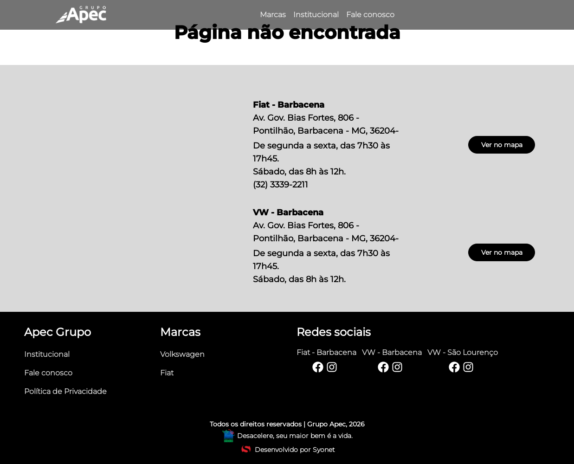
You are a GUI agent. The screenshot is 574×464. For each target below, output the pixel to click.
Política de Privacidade (65, 391)
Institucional (47, 354)
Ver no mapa (501, 145)
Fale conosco (48, 372)
